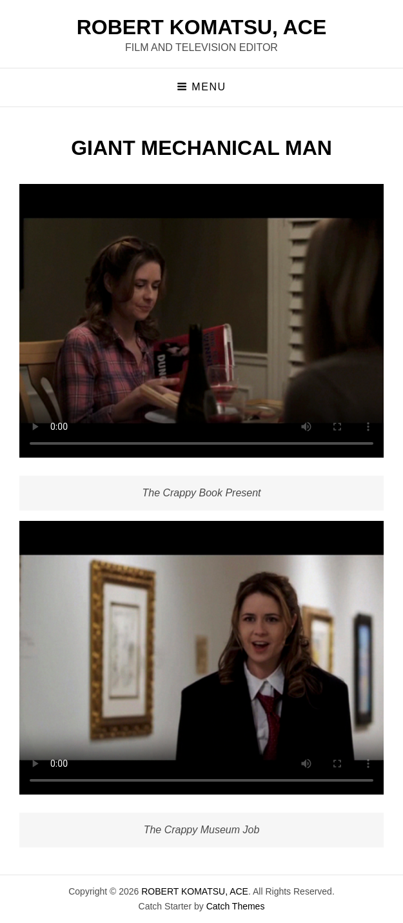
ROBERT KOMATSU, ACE (202, 27)
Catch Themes (235, 906)
